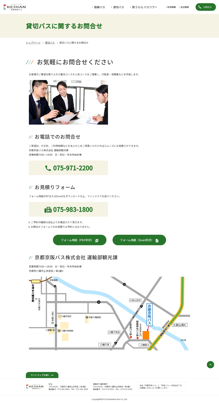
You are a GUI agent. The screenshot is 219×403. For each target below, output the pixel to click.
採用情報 (171, 7)
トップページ (33, 42)
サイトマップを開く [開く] (40, 375)
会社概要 (184, 7)
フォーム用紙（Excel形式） (137, 240)
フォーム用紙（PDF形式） (77, 240)
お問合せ (207, 7)
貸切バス (50, 42)
